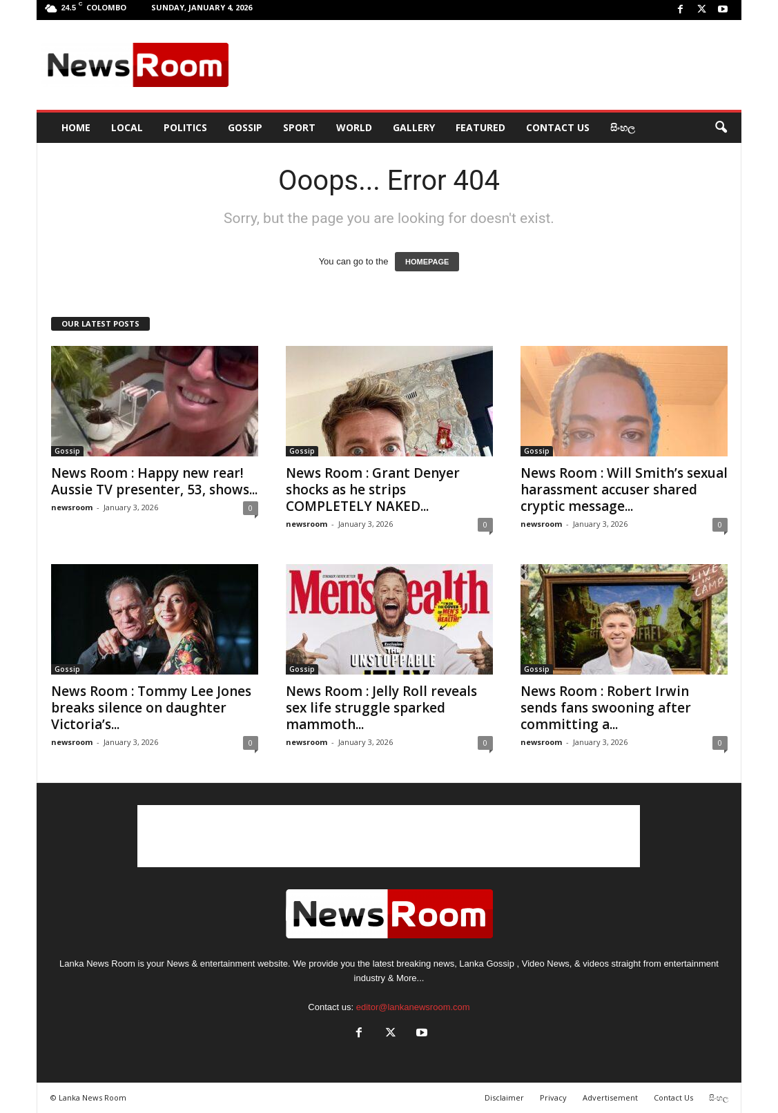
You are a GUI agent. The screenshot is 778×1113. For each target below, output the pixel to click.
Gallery (414, 127)
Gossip (245, 127)
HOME (75, 127)
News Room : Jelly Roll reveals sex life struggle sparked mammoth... (381, 707)
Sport (299, 127)
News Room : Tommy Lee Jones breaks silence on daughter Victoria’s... (151, 707)
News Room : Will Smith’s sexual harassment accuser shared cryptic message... (624, 489)
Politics (185, 127)
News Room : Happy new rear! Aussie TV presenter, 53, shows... (154, 481)
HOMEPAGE (427, 262)
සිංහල (622, 127)
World (354, 127)
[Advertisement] (486, 65)
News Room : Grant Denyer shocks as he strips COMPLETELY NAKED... (373, 489)
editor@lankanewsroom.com (413, 1007)
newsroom (72, 507)
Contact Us (558, 127)
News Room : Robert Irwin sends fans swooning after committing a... (606, 707)
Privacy (553, 1097)
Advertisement (610, 1097)
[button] (721, 128)
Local (127, 127)
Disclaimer (504, 1097)
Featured (480, 127)
